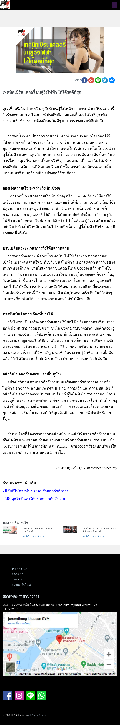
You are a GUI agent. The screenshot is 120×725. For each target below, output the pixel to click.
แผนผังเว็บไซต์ (21, 584)
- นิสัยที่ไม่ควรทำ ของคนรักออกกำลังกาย (36, 491)
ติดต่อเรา (17, 574)
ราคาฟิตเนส (19, 569)
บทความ (17, 579)
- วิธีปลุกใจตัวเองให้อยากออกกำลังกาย (34, 499)
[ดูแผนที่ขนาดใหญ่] (60, 643)
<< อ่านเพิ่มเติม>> (33, 536)
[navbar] (114, 5)
